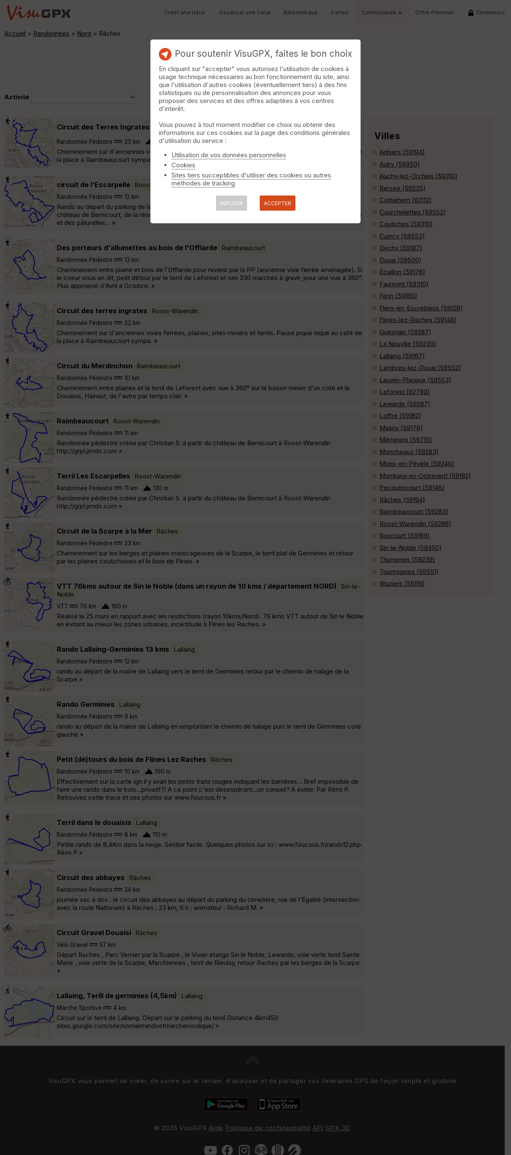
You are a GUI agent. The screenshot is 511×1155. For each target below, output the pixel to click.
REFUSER (231, 203)
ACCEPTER (277, 203)
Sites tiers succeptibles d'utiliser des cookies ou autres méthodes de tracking (251, 179)
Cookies (183, 165)
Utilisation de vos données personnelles (228, 155)
